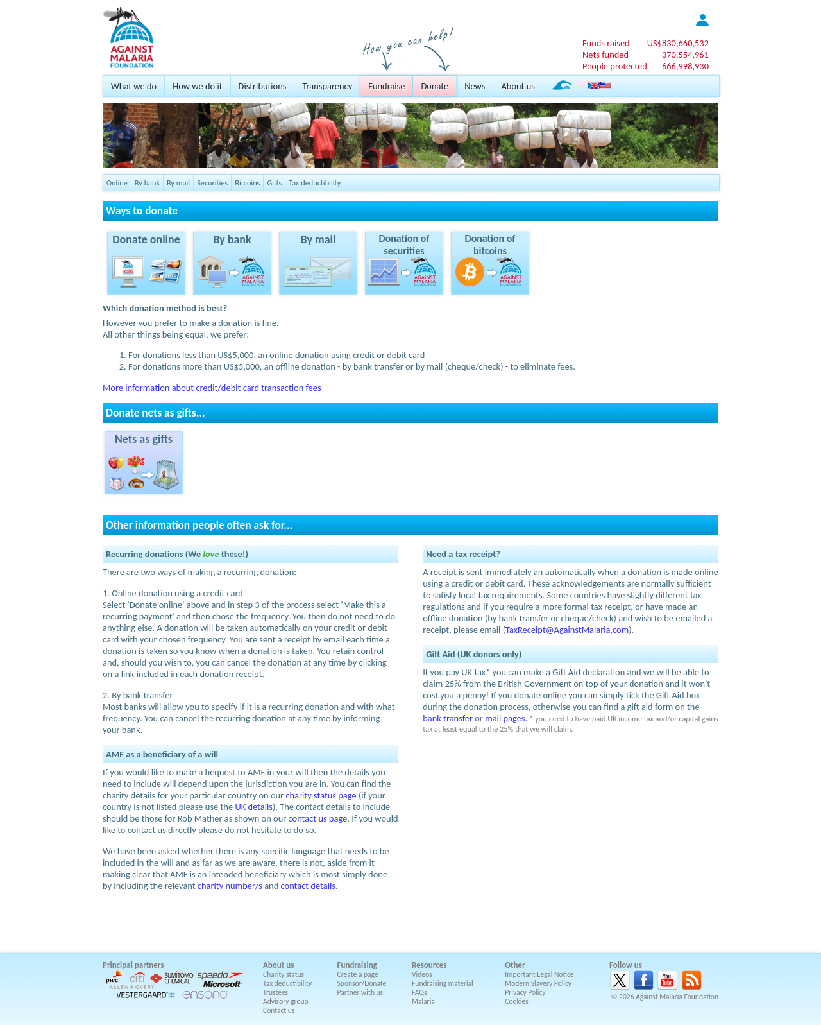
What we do (134, 86)
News (474, 86)
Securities (212, 182)
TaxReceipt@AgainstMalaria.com (567, 629)
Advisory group (286, 1001)
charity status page (320, 795)
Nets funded (605, 54)
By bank (147, 182)
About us (517, 86)
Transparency (327, 86)
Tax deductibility (315, 182)
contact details (308, 885)
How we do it (197, 86)
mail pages (505, 718)
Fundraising (357, 965)
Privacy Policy (525, 992)
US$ (678, 43)
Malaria (423, 1001)
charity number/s (230, 885)
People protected (614, 66)
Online (117, 182)
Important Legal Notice (539, 974)
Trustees (275, 992)
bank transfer (448, 718)
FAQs (419, 992)
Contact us (278, 1010)
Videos (422, 974)
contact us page (318, 818)
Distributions (263, 86)
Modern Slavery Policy (538, 983)
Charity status (283, 974)
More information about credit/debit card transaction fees (212, 387)
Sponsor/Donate (362, 983)
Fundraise (386, 86)
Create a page (357, 974)
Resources (429, 965)
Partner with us (360, 992)
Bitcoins (247, 182)
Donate (434, 86)
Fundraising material (442, 983)
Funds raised (606, 43)
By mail (178, 182)
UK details (254, 807)
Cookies (517, 1001)
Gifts (274, 182)
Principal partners (133, 965)
